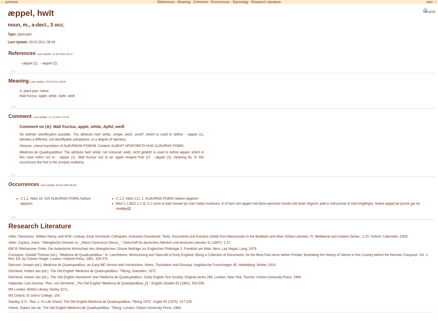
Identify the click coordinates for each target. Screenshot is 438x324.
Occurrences (220, 2)
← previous (9, 2)
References (165, 2)
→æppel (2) (48, 63)
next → (431, 2)
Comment (200, 2)
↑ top (12, 71)
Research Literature (266, 2)
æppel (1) (195, 134)
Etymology (240, 2)
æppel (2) (163, 157)
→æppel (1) (28, 63)
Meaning (183, 2)
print (429, 12)
